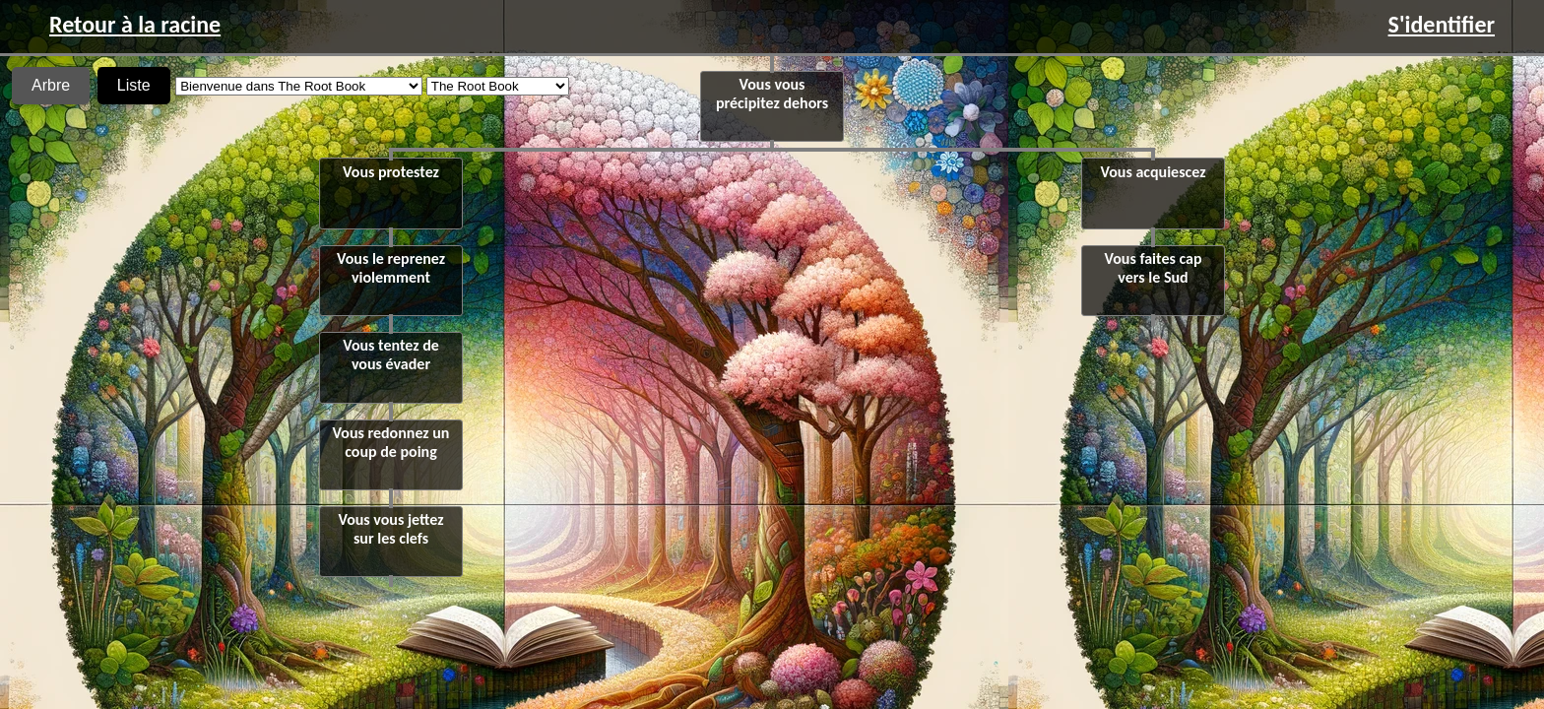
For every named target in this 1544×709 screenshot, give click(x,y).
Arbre (51, 85)
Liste (134, 85)
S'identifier (1441, 24)
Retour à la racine (135, 24)
